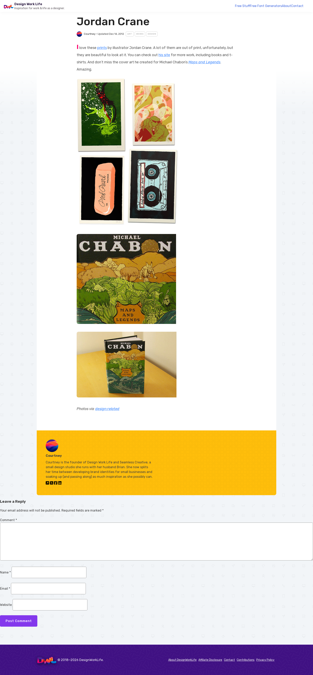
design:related (107, 409)
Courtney (89, 33)
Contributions (246, 660)
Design (152, 34)
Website (6, 605)
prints (102, 48)
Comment (8, 520)
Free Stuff (242, 6)
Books (140, 34)
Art (129, 34)
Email (5, 588)
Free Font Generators (266, 6)
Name (5, 572)
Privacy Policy (265, 660)
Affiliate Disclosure (210, 660)
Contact (297, 6)
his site (164, 55)
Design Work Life (28, 4)
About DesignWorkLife (182, 660)
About (286, 6)
